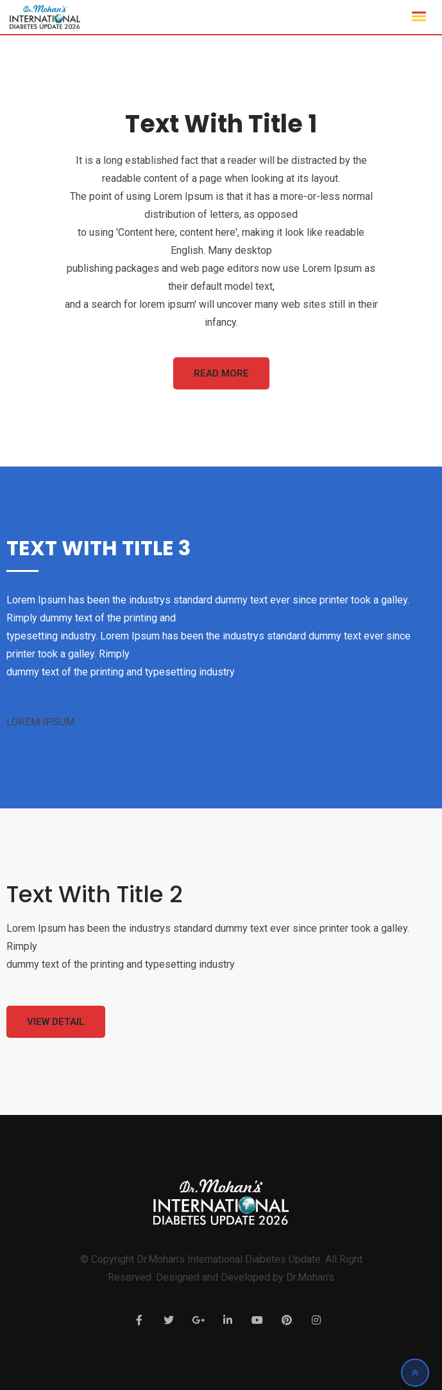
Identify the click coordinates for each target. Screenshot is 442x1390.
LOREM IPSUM (40, 722)
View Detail (56, 1022)
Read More (221, 373)
